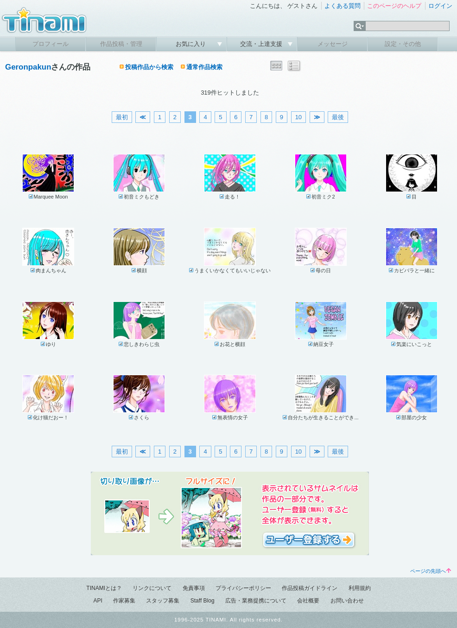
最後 (338, 117)
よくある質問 (342, 5)
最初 (122, 117)
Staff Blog (202, 600)
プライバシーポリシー (243, 588)
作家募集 (124, 600)
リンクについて (152, 588)
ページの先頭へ (430, 571)
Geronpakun (28, 67)
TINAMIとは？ (104, 588)
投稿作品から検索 (149, 67)
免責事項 (194, 588)
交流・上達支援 (262, 43)
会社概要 (308, 600)
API (97, 600)
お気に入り (192, 43)
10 (298, 117)
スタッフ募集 (162, 600)
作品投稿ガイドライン (309, 588)
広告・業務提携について (255, 600)
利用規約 (360, 588)
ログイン (440, 5)
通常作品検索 (204, 67)
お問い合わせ (347, 600)
